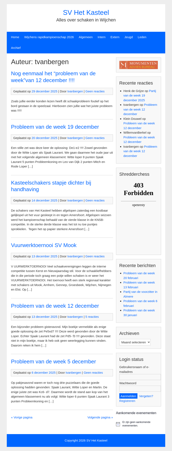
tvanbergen (75, 91)
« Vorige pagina (21, 417)
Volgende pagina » (100, 417)
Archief (16, 47)
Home (15, 37)
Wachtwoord (127, 383)
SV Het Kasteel (86, 12)
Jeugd (128, 37)
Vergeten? (146, 396)
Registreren (127, 401)
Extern (114, 37)
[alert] (138, 423)
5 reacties (92, 316)
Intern (102, 37)
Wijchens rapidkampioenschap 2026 (49, 37)
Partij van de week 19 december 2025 (139, 95)
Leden (142, 37)
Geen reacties (95, 91)
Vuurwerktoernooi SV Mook (44, 245)
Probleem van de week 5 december (53, 361)
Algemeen (86, 37)
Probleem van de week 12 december (55, 306)
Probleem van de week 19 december (55, 127)
